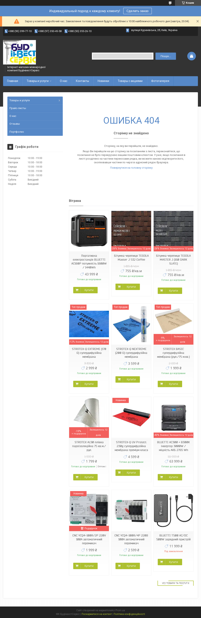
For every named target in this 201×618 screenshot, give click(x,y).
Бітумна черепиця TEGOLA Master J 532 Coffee (131, 257)
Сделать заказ (137, 11)
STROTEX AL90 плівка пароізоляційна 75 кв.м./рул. (89, 446)
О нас (63, 81)
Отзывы (14, 123)
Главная (12, 81)
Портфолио (16, 131)
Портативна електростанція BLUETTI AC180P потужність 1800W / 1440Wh (89, 261)
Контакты (82, 81)
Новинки (103, 81)
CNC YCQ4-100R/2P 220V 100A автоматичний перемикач (89, 539)
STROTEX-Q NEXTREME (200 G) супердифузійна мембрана (131, 352)
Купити (89, 290)
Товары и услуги (38, 81)
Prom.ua (120, 610)
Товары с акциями (130, 81)
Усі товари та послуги (175, 583)
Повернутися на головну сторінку (131, 167)
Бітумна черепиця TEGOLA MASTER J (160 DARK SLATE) (173, 259)
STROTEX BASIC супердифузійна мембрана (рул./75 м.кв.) (173, 352)
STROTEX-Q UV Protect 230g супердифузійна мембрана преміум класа (131, 446)
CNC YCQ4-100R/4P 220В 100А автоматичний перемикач (131, 539)
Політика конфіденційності (129, 614)
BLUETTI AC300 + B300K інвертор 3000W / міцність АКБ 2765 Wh (173, 446)
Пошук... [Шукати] (166, 56)
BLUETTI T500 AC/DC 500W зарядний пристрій (173, 537)
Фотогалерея (160, 81)
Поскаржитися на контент (97, 614)
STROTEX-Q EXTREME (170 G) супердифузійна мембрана (89, 352)
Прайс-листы (17, 108)
